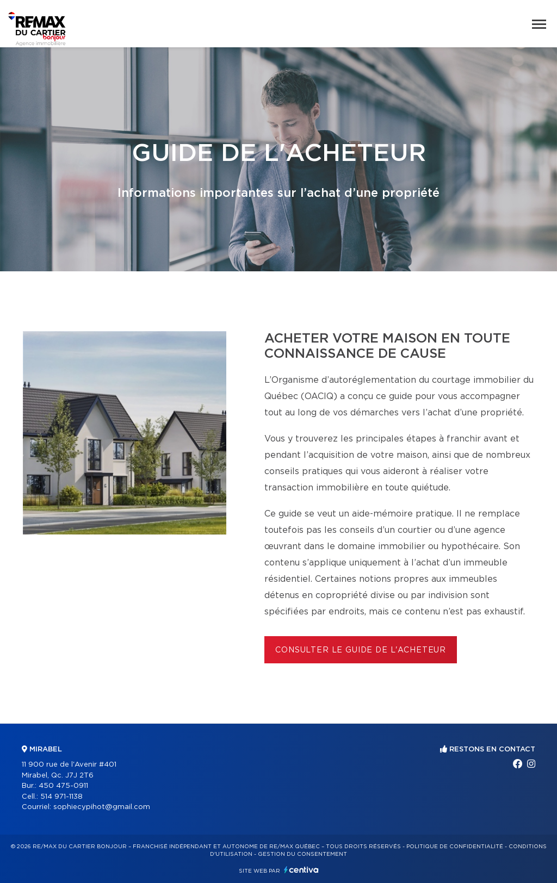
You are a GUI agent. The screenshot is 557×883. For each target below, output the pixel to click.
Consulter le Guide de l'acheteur (360, 650)
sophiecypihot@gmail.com (101, 807)
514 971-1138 (61, 796)
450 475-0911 (63, 785)
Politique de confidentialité (454, 846)
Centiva (301, 869)
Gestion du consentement (302, 854)
